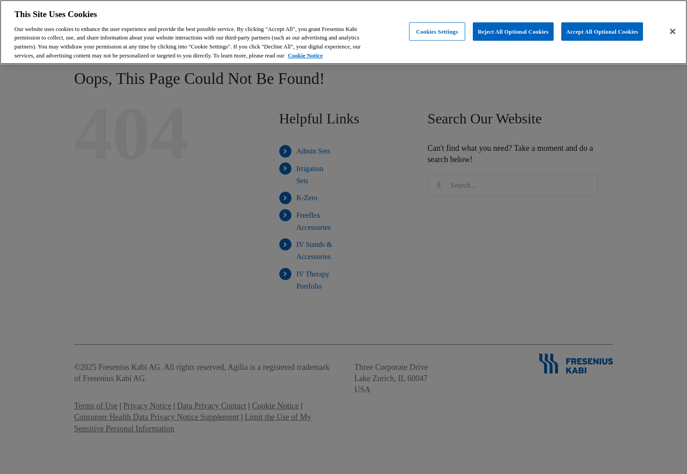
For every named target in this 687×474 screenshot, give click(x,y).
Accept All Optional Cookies (602, 31)
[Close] (673, 31)
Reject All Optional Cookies (513, 31)
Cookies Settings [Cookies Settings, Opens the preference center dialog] (437, 31)
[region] (343, 32)
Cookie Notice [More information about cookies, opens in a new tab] (305, 55)
